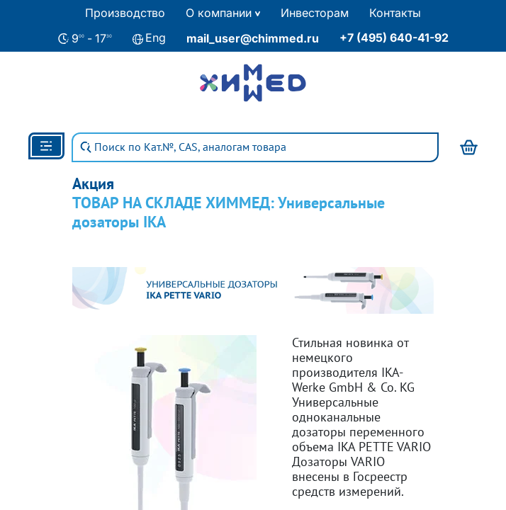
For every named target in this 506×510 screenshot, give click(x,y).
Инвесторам (315, 13)
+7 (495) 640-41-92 (394, 37)
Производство (125, 13)
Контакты (395, 13)
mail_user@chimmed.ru (252, 38)
